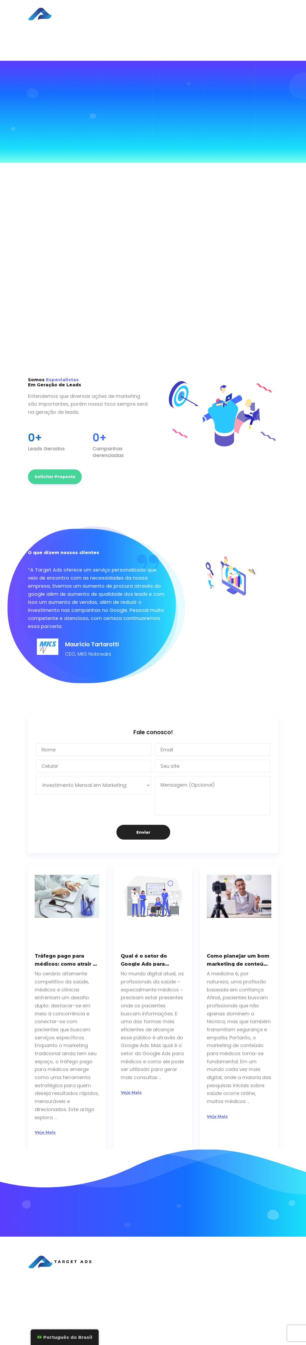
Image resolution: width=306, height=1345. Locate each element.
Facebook (248, 1285)
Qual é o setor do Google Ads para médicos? (144, 959)
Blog (181, 10)
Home (112, 10)
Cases (161, 10)
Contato (147, 1304)
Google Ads (250, 1294)
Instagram (248, 1302)
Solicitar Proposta (251, 13)
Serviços (136, 10)
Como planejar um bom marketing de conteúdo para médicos (239, 959)
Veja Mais (45, 1132)
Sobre (146, 17)
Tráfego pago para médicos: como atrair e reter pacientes (65, 959)
